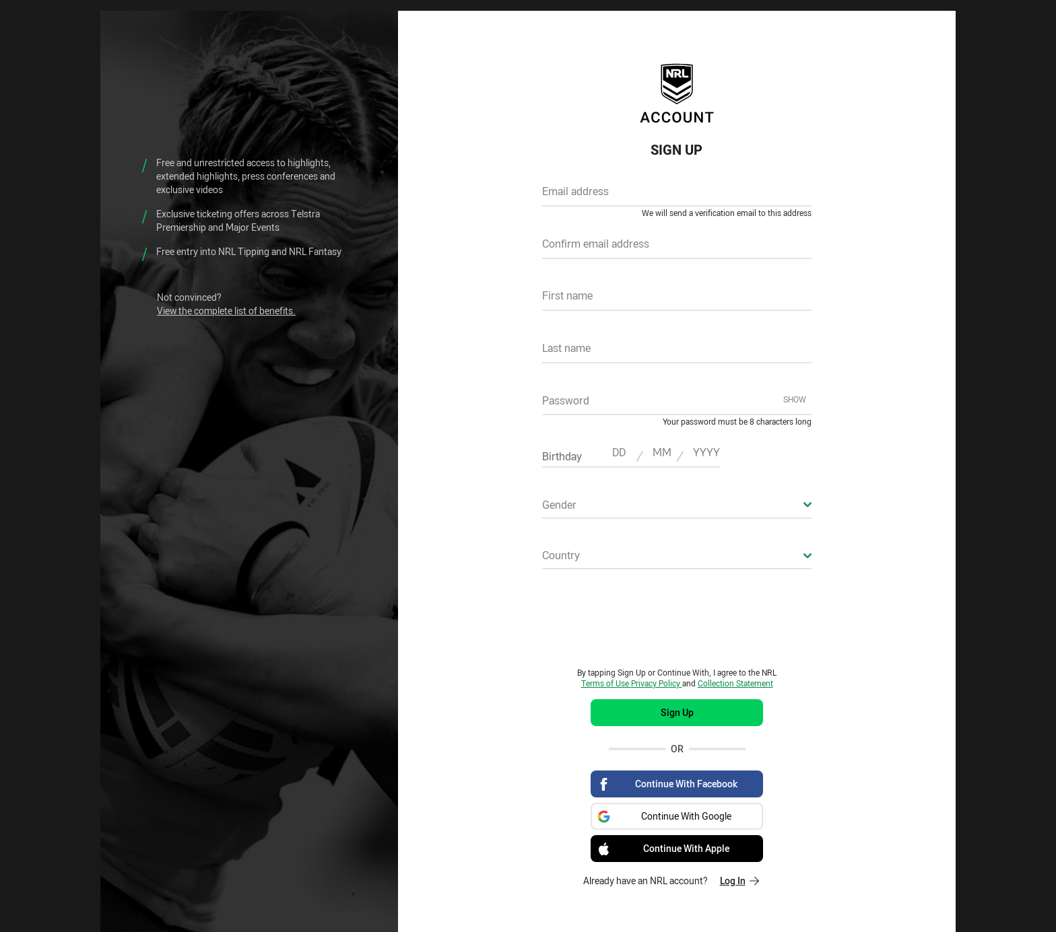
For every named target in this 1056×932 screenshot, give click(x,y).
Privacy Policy (656, 683)
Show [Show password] (794, 399)
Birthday (562, 456)
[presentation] (676, 618)
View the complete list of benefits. (226, 310)
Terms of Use (606, 683)
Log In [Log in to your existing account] (739, 880)
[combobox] (677, 509)
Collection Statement (735, 683)
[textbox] (677, 196)
